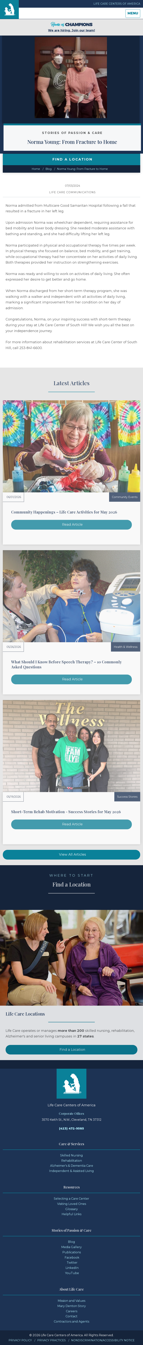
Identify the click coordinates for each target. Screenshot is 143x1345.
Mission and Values (71, 1301)
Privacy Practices (51, 1340)
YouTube (72, 1273)
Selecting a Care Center (71, 1198)
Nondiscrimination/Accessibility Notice (103, 1340)
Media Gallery (71, 1247)
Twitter (72, 1262)
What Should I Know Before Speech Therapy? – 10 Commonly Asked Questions (66, 664)
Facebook (72, 1257)
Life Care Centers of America (116, 3)
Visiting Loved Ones (71, 1204)
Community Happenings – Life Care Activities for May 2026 (64, 511)
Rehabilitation (71, 1160)
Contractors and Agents (71, 1321)
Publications (71, 1252)
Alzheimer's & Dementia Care (71, 1165)
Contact (71, 1316)
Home (36, 169)
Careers (71, 1311)
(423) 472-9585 (71, 1128)
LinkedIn (72, 1268)
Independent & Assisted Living (71, 1171)
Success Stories (127, 796)
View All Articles (72, 854)
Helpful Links (71, 1214)
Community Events (124, 497)
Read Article (72, 524)
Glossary (71, 1209)
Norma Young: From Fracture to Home (86, 141)
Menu (133, 14)
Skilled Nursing (71, 1155)
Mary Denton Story (71, 1306)
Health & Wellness (125, 647)
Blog (48, 169)
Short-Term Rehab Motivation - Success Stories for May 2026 (66, 811)
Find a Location (72, 1063)
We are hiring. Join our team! (71, 27)
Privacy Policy (20, 1340)
